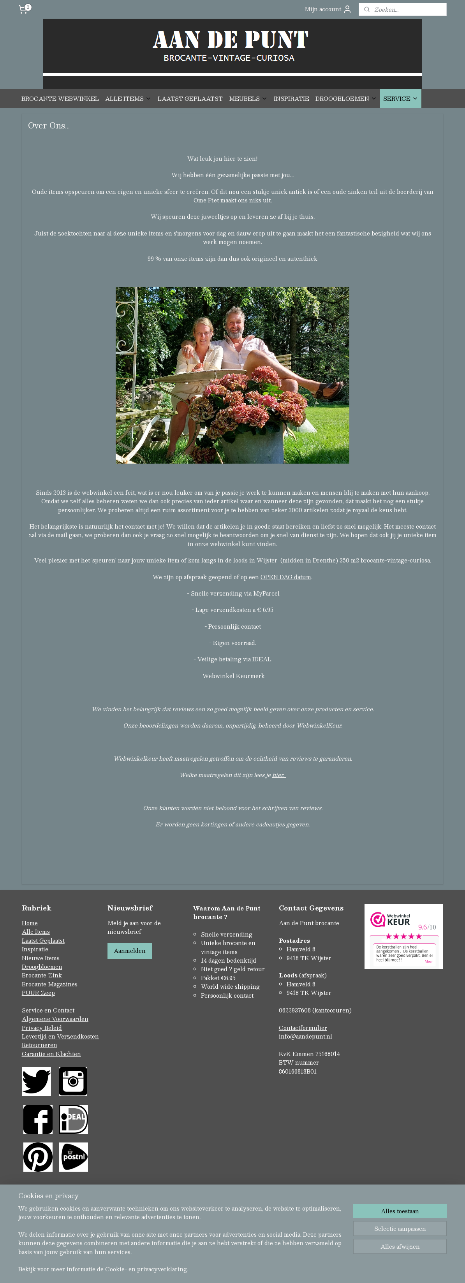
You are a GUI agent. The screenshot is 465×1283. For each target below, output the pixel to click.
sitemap (201, 1268)
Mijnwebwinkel (314, 1268)
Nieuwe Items (41, 958)
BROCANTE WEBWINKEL (60, 98)
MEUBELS (248, 98)
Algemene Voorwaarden (55, 1018)
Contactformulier (303, 1027)
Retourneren (39, 1044)
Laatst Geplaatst (43, 940)
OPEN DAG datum (286, 576)
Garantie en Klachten (51, 1053)
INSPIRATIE (291, 98)
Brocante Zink (42, 975)
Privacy (33, 1027)
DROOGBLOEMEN (346, 98)
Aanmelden (130, 950)
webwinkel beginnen (245, 1268)
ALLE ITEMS (128, 98)
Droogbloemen (42, 966)
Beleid (53, 1027)
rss (216, 1268)
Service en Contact (48, 1010)
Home (30, 923)
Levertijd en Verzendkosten (60, 1036)
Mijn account (328, 9)
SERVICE (400, 98)
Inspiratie (35, 949)
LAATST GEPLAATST (190, 98)
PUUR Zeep (38, 992)
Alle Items (36, 931)
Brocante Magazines (50, 984)
